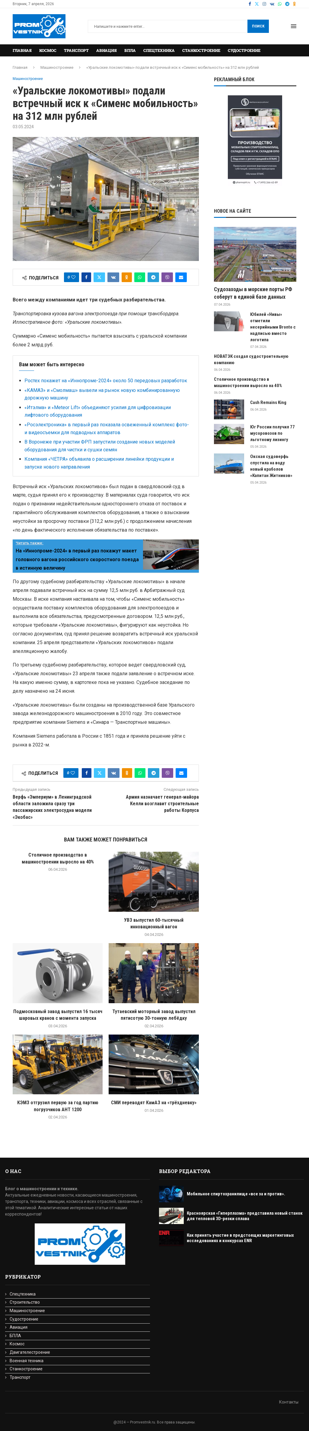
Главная (22, 50)
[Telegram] (287, 4)
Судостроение (244, 50)
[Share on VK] (113, 277)
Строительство (25, 1302)
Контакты (288, 1402)
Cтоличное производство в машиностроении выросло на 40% (248, 382)
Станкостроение (201, 50)
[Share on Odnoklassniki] (127, 277)
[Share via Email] (181, 277)
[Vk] (272, 4)
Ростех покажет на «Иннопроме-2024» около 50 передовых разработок (105, 380)
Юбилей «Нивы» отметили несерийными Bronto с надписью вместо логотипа (273, 327)
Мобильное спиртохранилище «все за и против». (236, 1194)
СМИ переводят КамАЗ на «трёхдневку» (153, 1102)
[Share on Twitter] (99, 277)
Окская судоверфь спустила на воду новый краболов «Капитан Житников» (271, 466)
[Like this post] (73, 277)
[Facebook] (249, 4)
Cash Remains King (268, 402)
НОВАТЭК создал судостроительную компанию (251, 359)
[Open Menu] (293, 26)
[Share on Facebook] (86, 277)
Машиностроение (56, 67)
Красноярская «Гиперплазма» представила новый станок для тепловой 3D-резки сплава (245, 1215)
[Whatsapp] (280, 4)
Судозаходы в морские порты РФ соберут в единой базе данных (253, 293)
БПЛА (130, 50)
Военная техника (26, 1360)
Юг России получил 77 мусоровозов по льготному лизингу (272, 433)
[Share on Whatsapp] (139, 277)
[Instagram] (264, 4)
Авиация (106, 50)
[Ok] (294, 4)
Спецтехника (159, 50)
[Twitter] (256, 4)
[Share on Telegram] (153, 277)
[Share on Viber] (167, 277)
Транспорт (76, 50)
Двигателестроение (30, 1352)
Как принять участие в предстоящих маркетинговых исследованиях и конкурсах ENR (240, 1237)
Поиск (258, 26)
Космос (47, 50)
